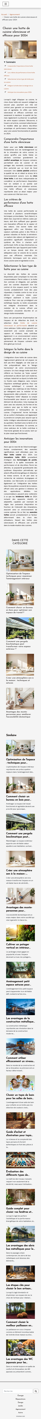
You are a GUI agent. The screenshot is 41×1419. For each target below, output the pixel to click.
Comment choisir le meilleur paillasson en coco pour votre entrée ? (20, 1325)
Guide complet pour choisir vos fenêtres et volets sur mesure (18, 1212)
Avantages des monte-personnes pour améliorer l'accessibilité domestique (18, 714)
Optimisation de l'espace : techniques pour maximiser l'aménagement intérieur (19, 576)
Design (20, 1402)
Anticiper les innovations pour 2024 (20, 92)
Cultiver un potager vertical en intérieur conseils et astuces (17, 948)
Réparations (20, 1399)
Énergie (21, 1396)
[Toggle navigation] (6, 4)
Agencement (15, 14)
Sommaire (11, 62)
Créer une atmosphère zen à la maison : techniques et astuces (19, 680)
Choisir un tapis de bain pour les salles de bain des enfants (20, 1098)
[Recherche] (17, 1391)
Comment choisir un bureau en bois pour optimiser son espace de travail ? (19, 610)
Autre (20, 1413)
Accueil (4, 14)
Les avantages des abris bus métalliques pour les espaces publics (20, 1249)
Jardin (20, 1406)
